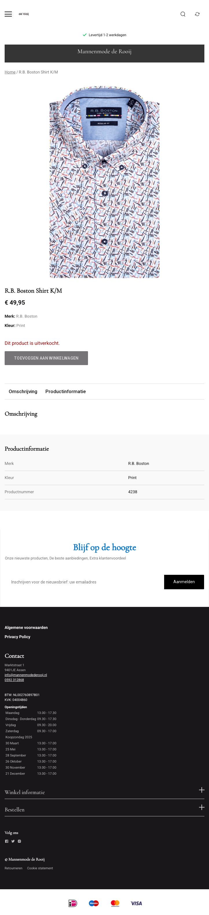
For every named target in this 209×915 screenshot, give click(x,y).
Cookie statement (40, 868)
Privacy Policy (17, 637)
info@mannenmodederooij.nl (26, 675)
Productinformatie (65, 391)
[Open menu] (8, 14)
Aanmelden (184, 581)
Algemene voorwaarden (26, 627)
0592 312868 (14, 680)
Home (10, 72)
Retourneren (14, 868)
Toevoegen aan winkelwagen (46, 358)
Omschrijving (23, 391)
